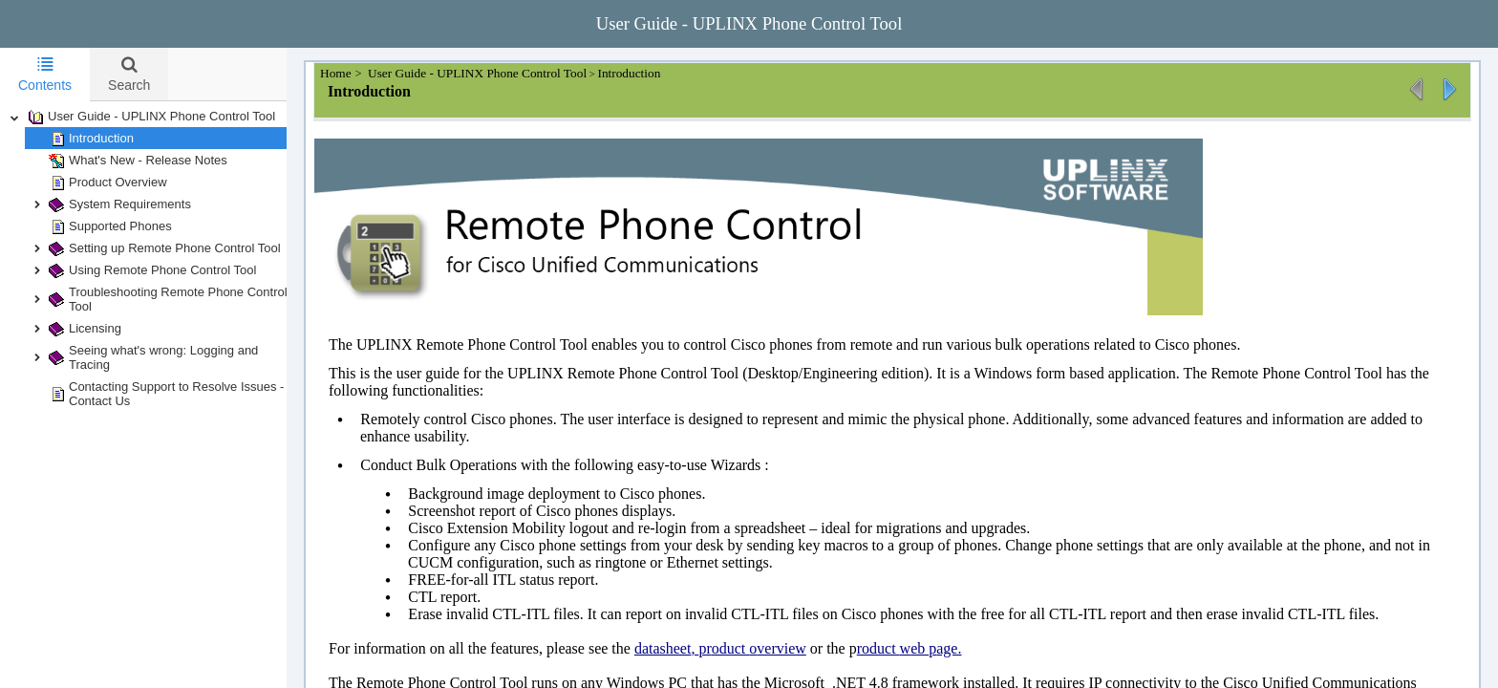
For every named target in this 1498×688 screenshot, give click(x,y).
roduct (897, 648)
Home (356, 73)
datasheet (682, 648)
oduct (750, 648)
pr (723, 648)
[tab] (45, 74)
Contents (45, 74)
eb (939, 648)
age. (967, 648)
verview (800, 648)
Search (129, 74)
